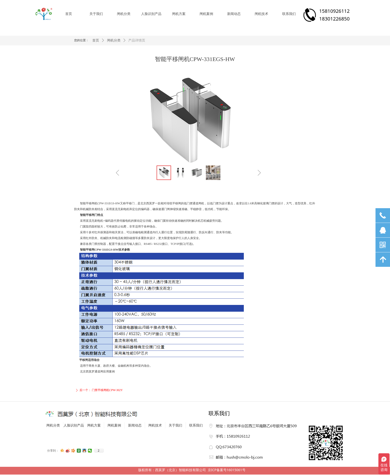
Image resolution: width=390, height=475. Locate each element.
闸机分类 (114, 40)
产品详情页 (136, 40)
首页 (95, 40)
